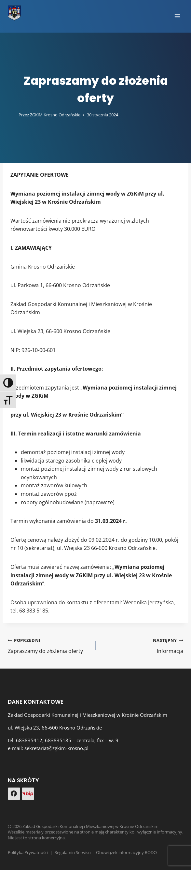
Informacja (142, 645)
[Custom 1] (28, 794)
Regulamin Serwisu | (75, 852)
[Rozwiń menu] (177, 16)
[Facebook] (14, 794)
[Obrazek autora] (12, 115)
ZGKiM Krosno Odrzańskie (55, 115)
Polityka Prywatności (28, 852)
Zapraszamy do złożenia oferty (49, 645)
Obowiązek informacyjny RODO (126, 852)
